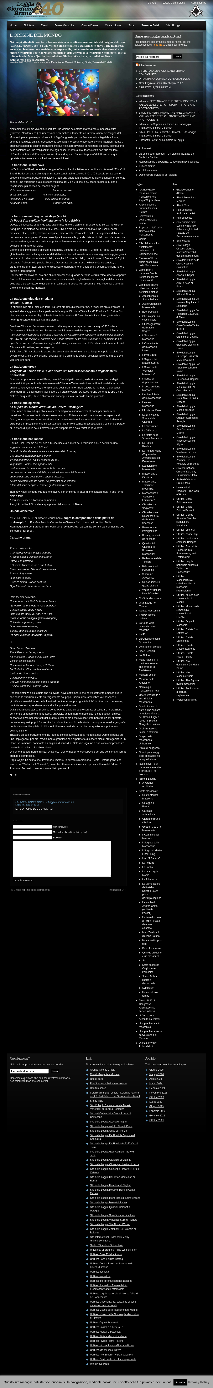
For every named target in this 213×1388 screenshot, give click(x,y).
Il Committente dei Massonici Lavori (150, 347)
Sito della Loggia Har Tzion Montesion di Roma (187, 368)
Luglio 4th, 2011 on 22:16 (27, 805)
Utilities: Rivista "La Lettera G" (106, 1327)
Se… (145, 960)
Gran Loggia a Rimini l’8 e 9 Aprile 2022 (161, 83)
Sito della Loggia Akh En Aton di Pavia (185, 283)
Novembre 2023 (158, 1092)
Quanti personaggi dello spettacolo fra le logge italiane (149, 756)
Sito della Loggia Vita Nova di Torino (110, 1224)
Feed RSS (158, 44)
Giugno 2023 (156, 1106)
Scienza (78, 62)
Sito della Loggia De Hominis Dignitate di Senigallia (187, 302)
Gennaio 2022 (157, 1115)
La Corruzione (150, 426)
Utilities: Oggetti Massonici (104, 1322)
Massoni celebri (147, 674)
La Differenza (149, 430)
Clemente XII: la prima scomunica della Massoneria (148, 262)
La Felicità (148, 862)
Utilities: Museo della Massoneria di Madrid (187, 599)
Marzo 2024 (155, 1083)
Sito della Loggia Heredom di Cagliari (110, 1185)
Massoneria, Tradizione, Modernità (149, 485)
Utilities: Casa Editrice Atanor (106, 1254)
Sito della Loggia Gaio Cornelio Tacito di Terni (187, 325)
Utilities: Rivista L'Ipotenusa (105, 1331)
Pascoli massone (151, 948)
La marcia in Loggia (173, 140)
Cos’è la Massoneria (150, 598)
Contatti (152, 2)
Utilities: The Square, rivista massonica (111, 1354)
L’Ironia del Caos (151, 410)
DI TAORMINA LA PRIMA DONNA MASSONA (164, 78)
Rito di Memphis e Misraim (104, 1074)
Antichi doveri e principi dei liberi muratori (148, 208)
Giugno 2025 (156, 1069)
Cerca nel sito (198, 2)
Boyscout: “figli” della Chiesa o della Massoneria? (150, 231)
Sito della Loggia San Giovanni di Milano (185, 429)
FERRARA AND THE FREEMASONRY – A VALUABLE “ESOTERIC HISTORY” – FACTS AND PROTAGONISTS (168, 105)
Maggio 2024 (156, 1074)
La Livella (147, 867)
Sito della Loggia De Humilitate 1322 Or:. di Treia (187, 314)
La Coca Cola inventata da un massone (147, 626)
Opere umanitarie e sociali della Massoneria (149, 699)
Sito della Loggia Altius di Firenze (108, 1130)
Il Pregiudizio (149, 354)
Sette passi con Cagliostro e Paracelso (150, 968)
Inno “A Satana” (151, 858)
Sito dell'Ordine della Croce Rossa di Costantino (187, 264)
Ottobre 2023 (156, 1097)
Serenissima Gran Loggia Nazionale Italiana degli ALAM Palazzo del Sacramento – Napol (187, 229)
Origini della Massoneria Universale (145, 740)
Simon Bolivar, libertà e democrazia (150, 980)
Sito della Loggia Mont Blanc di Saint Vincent (187, 398)
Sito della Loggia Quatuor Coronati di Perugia (187, 418)
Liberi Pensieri (147, 651)
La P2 (142, 634)
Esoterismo (57, 62)
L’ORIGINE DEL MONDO (36, 35)
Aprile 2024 (155, 1078)
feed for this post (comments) (30, 896)
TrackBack (117, 896)
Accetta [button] (180, 1382)
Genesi (69, 62)
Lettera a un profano (173, 2)
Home (13, 25)
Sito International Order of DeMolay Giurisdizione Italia (186, 472)
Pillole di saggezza (149, 748)
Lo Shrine (144, 655)
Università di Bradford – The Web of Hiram (187, 491)
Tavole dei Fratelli (150, 25)
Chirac (142, 239)
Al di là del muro (148, 170)
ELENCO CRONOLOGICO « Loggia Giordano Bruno (44, 802)
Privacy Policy (198, 1382)
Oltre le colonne (113, 25)
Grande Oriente (90, 25)
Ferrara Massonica (64, 25)
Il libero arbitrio (147, 166)
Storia (131, 25)
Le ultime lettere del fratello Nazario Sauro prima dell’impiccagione (151, 890)
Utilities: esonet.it (185, 529)
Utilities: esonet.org (187, 534)
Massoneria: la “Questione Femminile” (150, 497)
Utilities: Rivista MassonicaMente (108, 1336)
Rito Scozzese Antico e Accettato (108, 1083)
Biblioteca (29, 25)
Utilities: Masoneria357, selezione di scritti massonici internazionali (186, 583)
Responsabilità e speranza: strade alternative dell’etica (169, 161)
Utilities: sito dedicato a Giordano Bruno (187, 665)
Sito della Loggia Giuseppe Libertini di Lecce (187, 345)
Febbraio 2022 (157, 1111)
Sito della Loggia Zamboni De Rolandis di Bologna (187, 460)
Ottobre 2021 (156, 1120)
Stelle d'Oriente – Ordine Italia (106, 1245)
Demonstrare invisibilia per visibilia (158, 174)
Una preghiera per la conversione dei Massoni (150, 1035)
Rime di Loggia (147, 778)
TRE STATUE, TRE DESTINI (155, 87)
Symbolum (148, 987)
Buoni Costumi (150, 311)
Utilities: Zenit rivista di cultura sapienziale (113, 1359)
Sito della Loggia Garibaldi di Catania (110, 1159)
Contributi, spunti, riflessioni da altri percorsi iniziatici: (148, 288)
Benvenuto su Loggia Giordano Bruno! (148, 220)
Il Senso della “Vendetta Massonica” (149, 371)
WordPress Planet (186, 699)
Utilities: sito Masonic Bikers (105, 1350)
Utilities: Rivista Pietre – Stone (107, 1340)
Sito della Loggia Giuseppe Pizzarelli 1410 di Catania (187, 356)
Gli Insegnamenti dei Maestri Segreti (151, 328)
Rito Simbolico (184, 217)
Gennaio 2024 (157, 1088)
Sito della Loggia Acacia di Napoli (108, 1121)
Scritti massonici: (148, 791)
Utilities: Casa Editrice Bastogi (106, 1259)
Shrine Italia (182, 240)
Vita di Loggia (173, 25)
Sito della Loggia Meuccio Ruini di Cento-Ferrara (185, 387)
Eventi (44, 25)
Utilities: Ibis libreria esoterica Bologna (111, 1280)
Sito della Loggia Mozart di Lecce (108, 1202)
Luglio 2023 (155, 1101)
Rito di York (182, 205)
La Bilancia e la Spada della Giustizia (150, 418)
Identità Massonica (149, 610)
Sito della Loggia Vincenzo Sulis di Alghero (185, 441)
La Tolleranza (149, 879)
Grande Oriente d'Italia (102, 1069)
